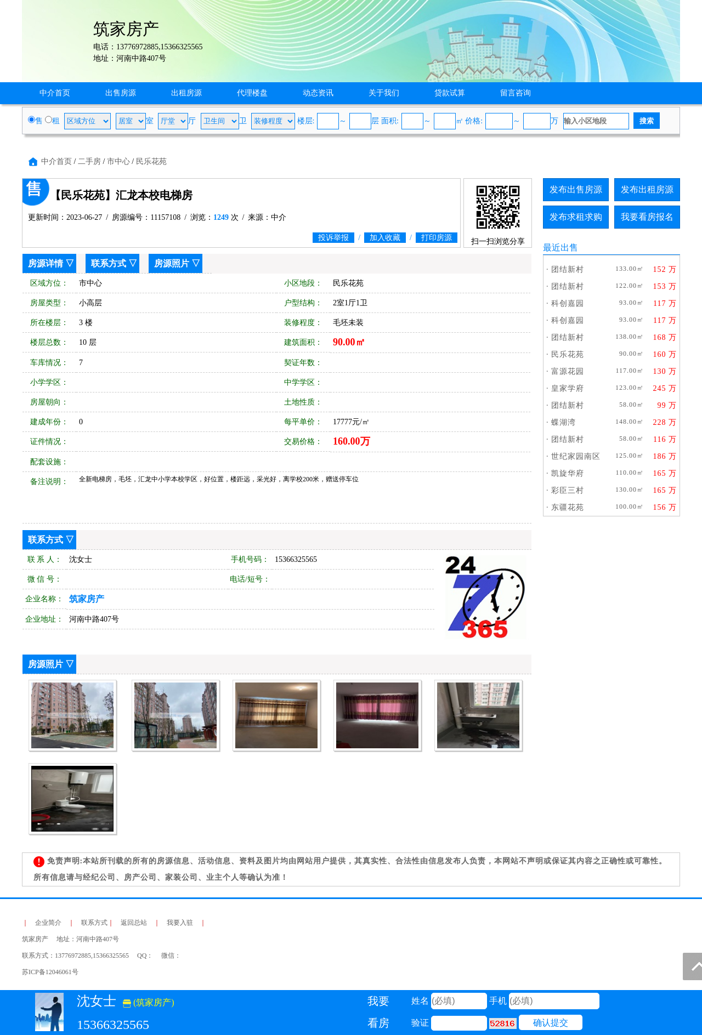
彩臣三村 (567, 490)
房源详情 (45, 263)
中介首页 (54, 93)
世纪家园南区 (576, 456)
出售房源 (120, 93)
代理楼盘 (252, 93)
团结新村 (567, 269)
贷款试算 (449, 93)
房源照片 (171, 263)
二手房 (89, 161)
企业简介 (48, 922)
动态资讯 (318, 93)
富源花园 (567, 371)
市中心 (118, 161)
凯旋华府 (567, 473)
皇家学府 (567, 388)
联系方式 (108, 263)
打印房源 (436, 238)
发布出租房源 (647, 189)
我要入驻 (180, 922)
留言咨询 (515, 93)
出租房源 (186, 93)
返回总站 (134, 922)
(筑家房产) (148, 1002)
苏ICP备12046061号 (50, 972)
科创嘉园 (567, 303)
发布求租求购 (576, 216)
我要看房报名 (647, 216)
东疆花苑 (567, 507)
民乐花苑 (151, 161)
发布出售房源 (576, 189)
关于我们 (384, 93)
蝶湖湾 (563, 422)
